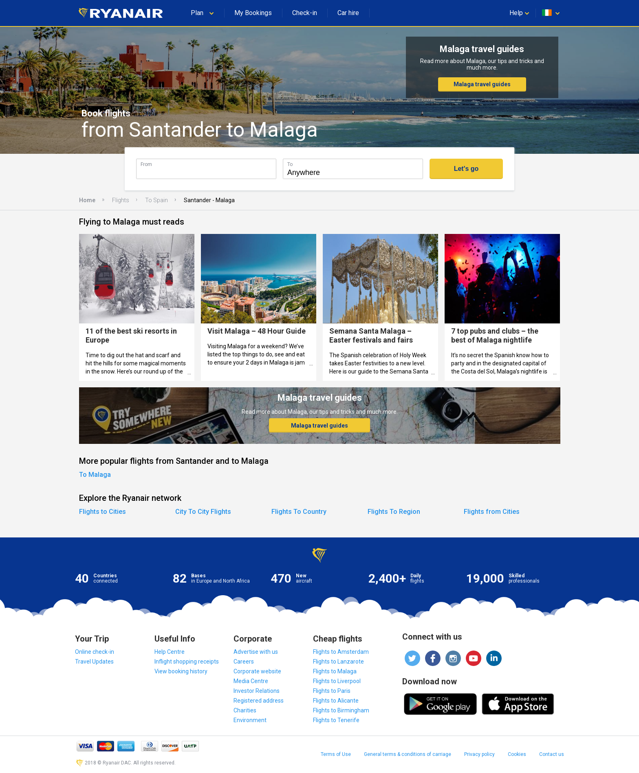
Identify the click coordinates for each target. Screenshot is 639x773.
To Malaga (95, 474)
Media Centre (251, 681)
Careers (244, 661)
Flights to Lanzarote (338, 661)
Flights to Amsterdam (341, 652)
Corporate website (257, 671)
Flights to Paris (331, 691)
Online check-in (94, 652)
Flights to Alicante (336, 700)
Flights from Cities (492, 511)
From (146, 164)
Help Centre (169, 652)
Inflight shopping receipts (186, 661)
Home (87, 200)
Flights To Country (298, 511)
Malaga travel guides (482, 84)
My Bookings (253, 13)
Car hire (348, 13)
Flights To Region (394, 511)
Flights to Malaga (335, 671)
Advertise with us (256, 652)
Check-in (304, 13)
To (290, 164)
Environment (250, 720)
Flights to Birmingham (341, 710)
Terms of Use (336, 754)
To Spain (156, 200)
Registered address (259, 700)
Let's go (466, 168)
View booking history (180, 671)
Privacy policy (479, 754)
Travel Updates (94, 661)
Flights (120, 200)
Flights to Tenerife (336, 720)
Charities (245, 710)
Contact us (551, 754)
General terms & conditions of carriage (407, 754)
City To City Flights (203, 511)
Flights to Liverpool (337, 681)
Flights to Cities (102, 511)
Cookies (517, 754)
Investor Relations (257, 691)
